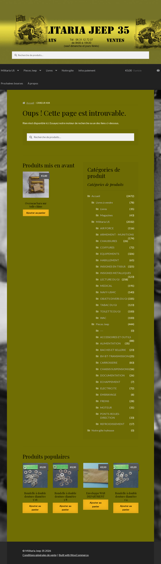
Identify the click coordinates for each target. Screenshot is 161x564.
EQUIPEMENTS (109, 253)
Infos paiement (86, 70)
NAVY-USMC (108, 292)
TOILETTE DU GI (110, 311)
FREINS (104, 401)
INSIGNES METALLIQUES (115, 272)
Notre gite (68, 70)
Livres (49, 70)
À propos (33, 83)
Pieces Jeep (30, 70)
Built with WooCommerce (74, 555)
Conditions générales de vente (40, 555)
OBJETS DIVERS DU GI (113, 298)
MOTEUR (106, 407)
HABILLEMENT (109, 260)
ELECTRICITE (108, 388)
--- (101, 330)
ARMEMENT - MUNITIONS (117, 234)
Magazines (106, 215)
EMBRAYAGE (108, 394)
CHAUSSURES (108, 240)
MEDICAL (106, 285)
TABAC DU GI (108, 304)
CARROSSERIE (108, 362)
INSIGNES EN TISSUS (113, 266)
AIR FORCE (107, 228)
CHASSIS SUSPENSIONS (114, 369)
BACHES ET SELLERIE (113, 349)
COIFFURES (107, 247)
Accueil (30, 102)
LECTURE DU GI (110, 279)
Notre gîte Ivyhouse (103, 430)
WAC (103, 317)
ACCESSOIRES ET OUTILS (115, 337)
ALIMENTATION (110, 343)
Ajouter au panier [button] (35, 212)
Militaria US (103, 221)
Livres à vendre (104, 202)
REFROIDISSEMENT (112, 423)
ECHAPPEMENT (110, 381)
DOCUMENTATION (112, 375)
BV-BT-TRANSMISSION (114, 356)
